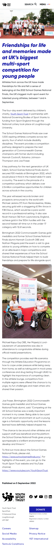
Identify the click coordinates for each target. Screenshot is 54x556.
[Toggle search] (31, 4)
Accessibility (9, 538)
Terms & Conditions (13, 544)
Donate (40, 509)
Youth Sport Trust (19, 114)
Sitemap (34, 528)
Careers (6, 528)
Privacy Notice (37, 533)
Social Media (9, 533)
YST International (38, 538)
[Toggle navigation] (45, 4)
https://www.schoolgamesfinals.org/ (21, 456)
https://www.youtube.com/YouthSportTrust (25, 470)
